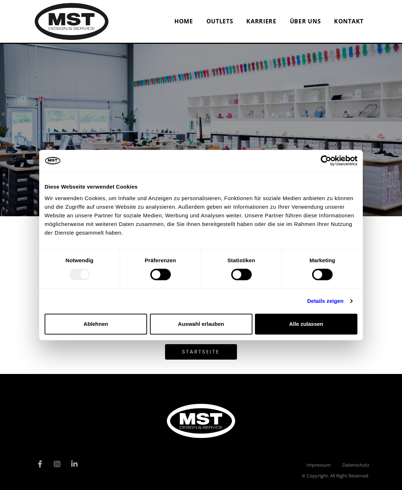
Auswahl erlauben (201, 324)
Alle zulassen (306, 324)
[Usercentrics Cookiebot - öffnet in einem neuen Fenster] (325, 160)
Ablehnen (95, 324)
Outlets (219, 21)
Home (183, 21)
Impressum (318, 465)
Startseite (201, 351)
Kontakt (349, 21)
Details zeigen (325, 301)
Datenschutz (355, 465)
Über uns (305, 21)
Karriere (261, 21)
